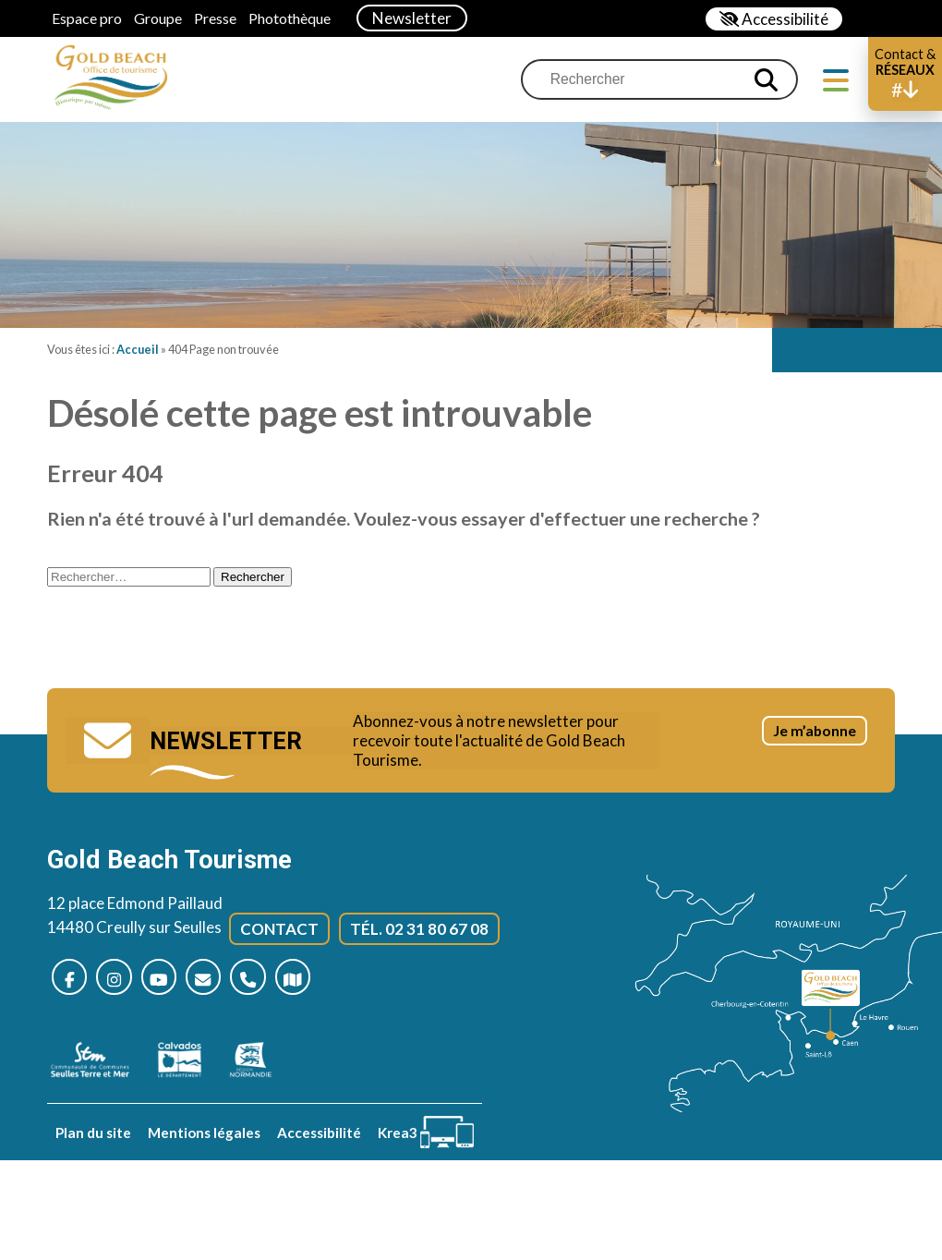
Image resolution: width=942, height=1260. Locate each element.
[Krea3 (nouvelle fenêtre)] (425, 1139)
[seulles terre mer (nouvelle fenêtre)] (99, 1066)
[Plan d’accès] (326, 983)
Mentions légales (204, 1139)
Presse (215, 18)
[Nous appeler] (275, 983)
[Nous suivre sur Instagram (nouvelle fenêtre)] (123, 983)
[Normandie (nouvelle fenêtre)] (260, 1066)
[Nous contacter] (225, 983)
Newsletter (412, 18)
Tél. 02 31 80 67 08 (419, 932)
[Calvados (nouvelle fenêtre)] (189, 1066)
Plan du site (93, 1139)
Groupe (158, 18)
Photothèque (289, 18)
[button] (905, 74)
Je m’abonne (793, 754)
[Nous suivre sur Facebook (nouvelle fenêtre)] (72, 983)
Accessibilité (319, 1139)
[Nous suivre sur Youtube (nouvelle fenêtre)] (174, 983)
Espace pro (87, 18)
